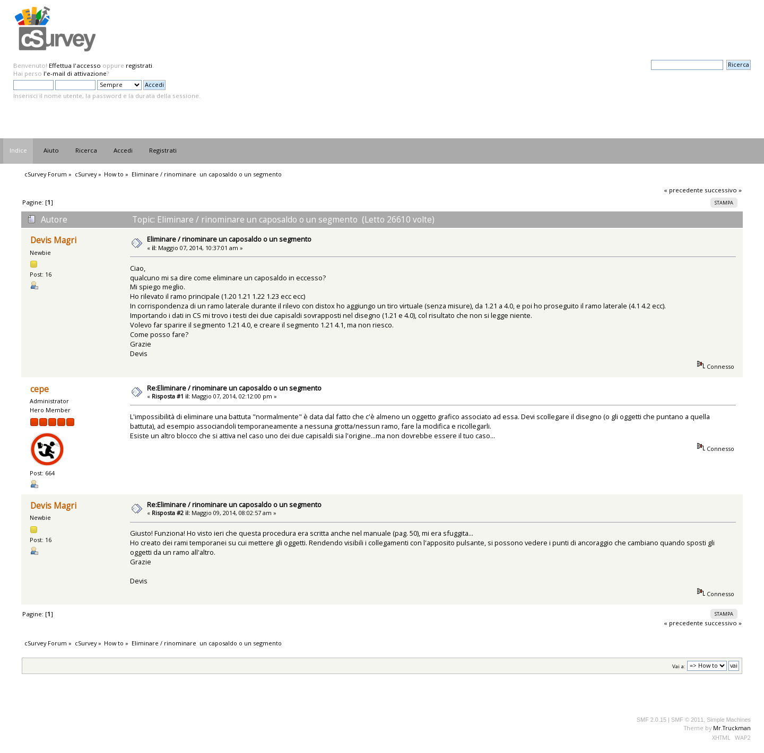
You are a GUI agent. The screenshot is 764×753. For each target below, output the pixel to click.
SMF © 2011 (687, 719)
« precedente (683, 190)
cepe (39, 389)
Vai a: (678, 665)
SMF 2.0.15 (651, 719)
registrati (139, 65)
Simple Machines (729, 719)
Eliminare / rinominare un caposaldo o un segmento (229, 239)
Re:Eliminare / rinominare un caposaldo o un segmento (234, 388)
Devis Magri (53, 240)
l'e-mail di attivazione (75, 73)
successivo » (723, 190)
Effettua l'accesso (75, 65)
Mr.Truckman (732, 728)
